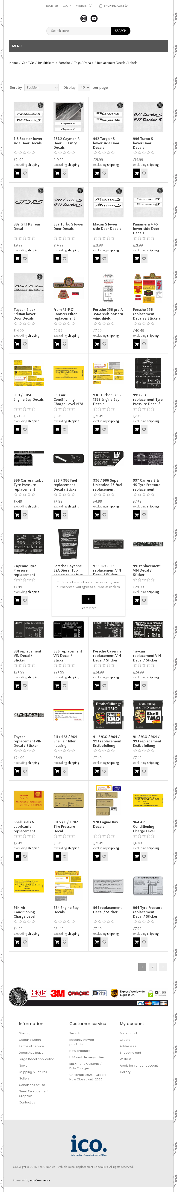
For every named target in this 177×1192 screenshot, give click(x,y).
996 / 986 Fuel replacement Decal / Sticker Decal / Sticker (65, 487)
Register (52, 5)
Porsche (64, 63)
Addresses (128, 1046)
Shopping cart (130, 1052)
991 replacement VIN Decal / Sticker (147, 570)
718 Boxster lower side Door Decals (28, 141)
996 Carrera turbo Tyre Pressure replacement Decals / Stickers (29, 487)
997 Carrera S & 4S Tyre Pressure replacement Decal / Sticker (146, 487)
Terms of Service (31, 1046)
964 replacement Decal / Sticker (107, 910)
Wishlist (125, 1059)
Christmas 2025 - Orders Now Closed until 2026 (87, 1077)
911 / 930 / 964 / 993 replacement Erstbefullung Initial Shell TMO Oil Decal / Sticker (108, 746)
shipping (33, 165)
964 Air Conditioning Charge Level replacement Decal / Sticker (26, 917)
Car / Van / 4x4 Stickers (38, 63)
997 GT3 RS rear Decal (27, 226)
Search (74, 1033)
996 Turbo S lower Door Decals (143, 143)
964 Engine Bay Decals (66, 910)
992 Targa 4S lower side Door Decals (106, 143)
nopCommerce (40, 1180)
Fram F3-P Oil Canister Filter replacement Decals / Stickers (67, 316)
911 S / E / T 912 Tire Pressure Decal (65, 826)
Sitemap (25, 1033)
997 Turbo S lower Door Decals (68, 226)
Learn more (88, 608)
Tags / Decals (83, 63)
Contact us (27, 1102)
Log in (66, 5)
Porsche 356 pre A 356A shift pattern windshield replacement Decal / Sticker (108, 318)
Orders (125, 1040)
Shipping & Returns (33, 1072)
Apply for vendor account (139, 1065)
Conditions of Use (32, 1085)
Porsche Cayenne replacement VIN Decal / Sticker (107, 655)
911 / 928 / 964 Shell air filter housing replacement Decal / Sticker (65, 746)
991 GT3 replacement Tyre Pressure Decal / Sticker (148, 402)
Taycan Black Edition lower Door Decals (24, 314)
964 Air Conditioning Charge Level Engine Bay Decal (147, 829)
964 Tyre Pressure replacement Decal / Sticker (147, 912)
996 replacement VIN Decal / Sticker (67, 655)
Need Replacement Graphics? (33, 1093)
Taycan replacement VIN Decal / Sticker (147, 655)
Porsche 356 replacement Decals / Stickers (147, 314)
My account (128, 1033)
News (23, 1065)
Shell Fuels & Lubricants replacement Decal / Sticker (26, 829)
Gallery (24, 1078)
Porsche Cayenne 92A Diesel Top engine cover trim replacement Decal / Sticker (68, 575)
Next (163, 967)
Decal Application (32, 1052)
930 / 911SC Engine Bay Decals (29, 397)
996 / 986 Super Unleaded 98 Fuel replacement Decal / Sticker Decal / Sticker (107, 489)
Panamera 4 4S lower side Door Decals (146, 228)
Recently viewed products (81, 1042)
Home (13, 63)
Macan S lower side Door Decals (107, 226)
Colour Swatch (30, 1040)
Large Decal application (37, 1059)
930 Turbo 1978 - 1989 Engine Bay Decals (107, 399)
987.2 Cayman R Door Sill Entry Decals (66, 143)
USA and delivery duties (87, 1057)
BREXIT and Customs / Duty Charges (85, 1066)
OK (88, 599)
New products (79, 1051)
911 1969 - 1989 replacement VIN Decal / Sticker (107, 570)
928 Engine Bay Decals (105, 824)
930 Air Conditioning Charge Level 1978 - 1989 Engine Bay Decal (68, 404)
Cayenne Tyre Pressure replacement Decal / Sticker (26, 572)
